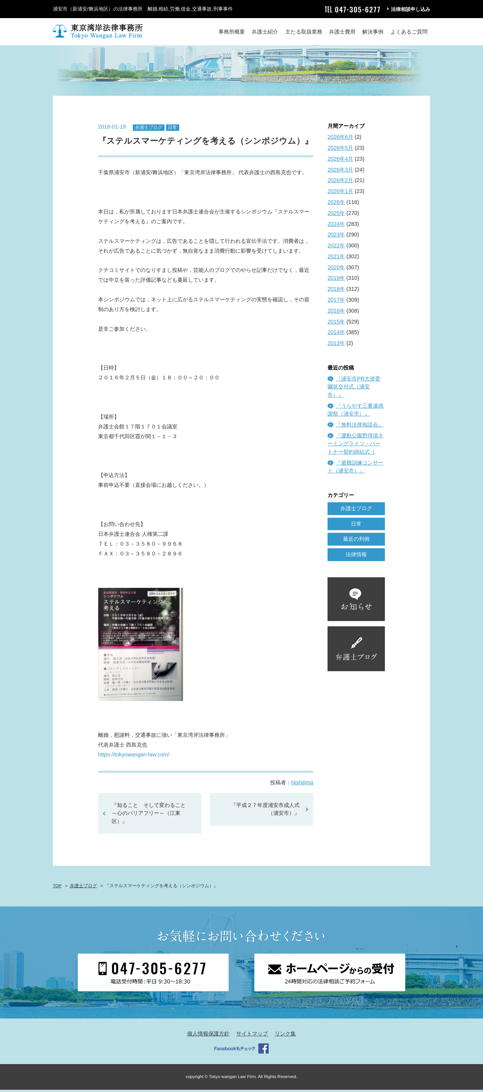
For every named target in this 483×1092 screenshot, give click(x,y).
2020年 (336, 270)
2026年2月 (340, 183)
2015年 (336, 324)
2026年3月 (340, 172)
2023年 (336, 237)
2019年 (336, 281)
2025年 (336, 215)
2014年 (336, 335)
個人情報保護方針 (208, 1036)
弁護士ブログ (148, 129)
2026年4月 (340, 161)
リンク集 (285, 1036)
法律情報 (356, 557)
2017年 (336, 302)
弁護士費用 (342, 32)
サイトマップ (252, 1036)
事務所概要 (231, 32)
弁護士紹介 (265, 32)
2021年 (336, 259)
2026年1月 (340, 194)
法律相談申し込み (410, 9)
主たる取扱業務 (303, 32)
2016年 (336, 313)
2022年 (336, 248)
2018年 (336, 291)
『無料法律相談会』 (359, 427)
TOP (57, 888)
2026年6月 (340, 139)
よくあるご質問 (409, 32)
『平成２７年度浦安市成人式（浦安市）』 (265, 811)
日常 (172, 129)
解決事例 (372, 32)
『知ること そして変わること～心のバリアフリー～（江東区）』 (149, 815)
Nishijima (302, 785)
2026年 (336, 204)
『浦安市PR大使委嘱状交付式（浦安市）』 (354, 389)
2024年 (336, 226)
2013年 (336, 346)
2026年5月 (340, 150)
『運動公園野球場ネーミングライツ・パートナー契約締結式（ (355, 446)
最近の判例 (356, 541)
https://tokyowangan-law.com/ (133, 757)
